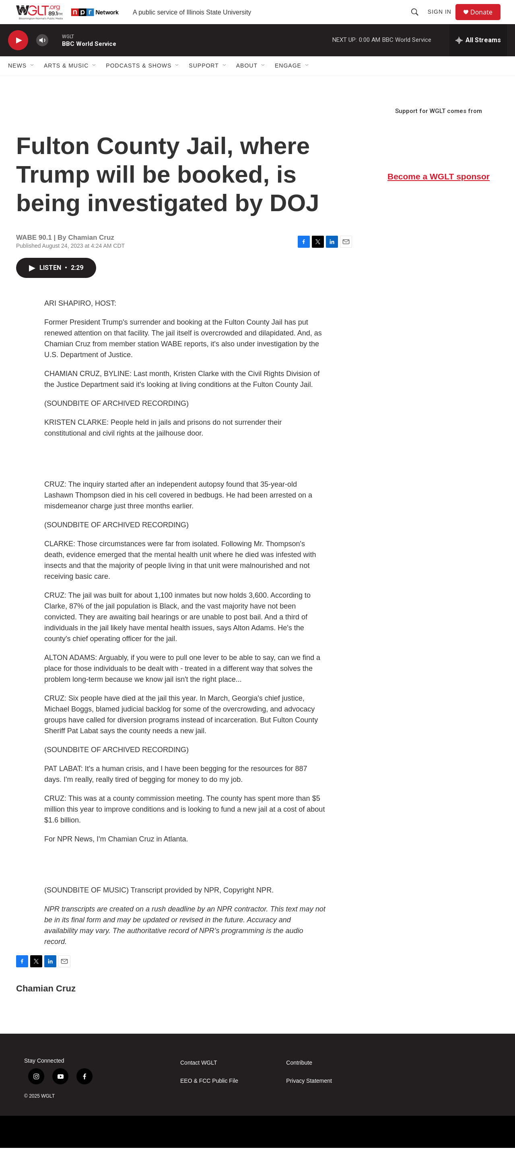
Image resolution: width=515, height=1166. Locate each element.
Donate (486, 21)
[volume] (42, 58)
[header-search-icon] (418, 21)
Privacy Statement (309, 1099)
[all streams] (478, 58)
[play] (18, 58)
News (17, 83)
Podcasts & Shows (138, 83)
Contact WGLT (198, 1081)
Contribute (299, 1081)
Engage (288, 83)
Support (203, 83)
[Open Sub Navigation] (32, 83)
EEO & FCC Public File (209, 1099)
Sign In (443, 21)
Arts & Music (66, 83)
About (247, 83)
